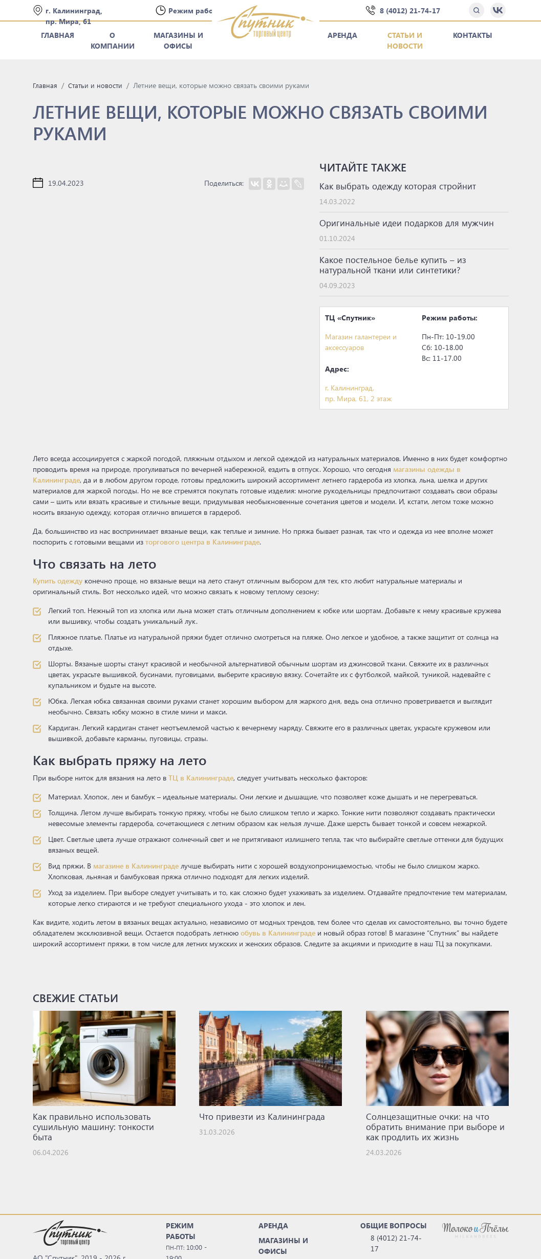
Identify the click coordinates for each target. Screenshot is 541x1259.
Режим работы (196, 10)
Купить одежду (57, 580)
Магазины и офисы (178, 40)
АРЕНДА (273, 1225)
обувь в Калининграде (278, 933)
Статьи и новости (405, 40)
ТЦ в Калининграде (200, 778)
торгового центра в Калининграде (202, 542)
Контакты (472, 35)
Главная (57, 35)
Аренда (342, 35)
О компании (113, 40)
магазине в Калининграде (136, 866)
